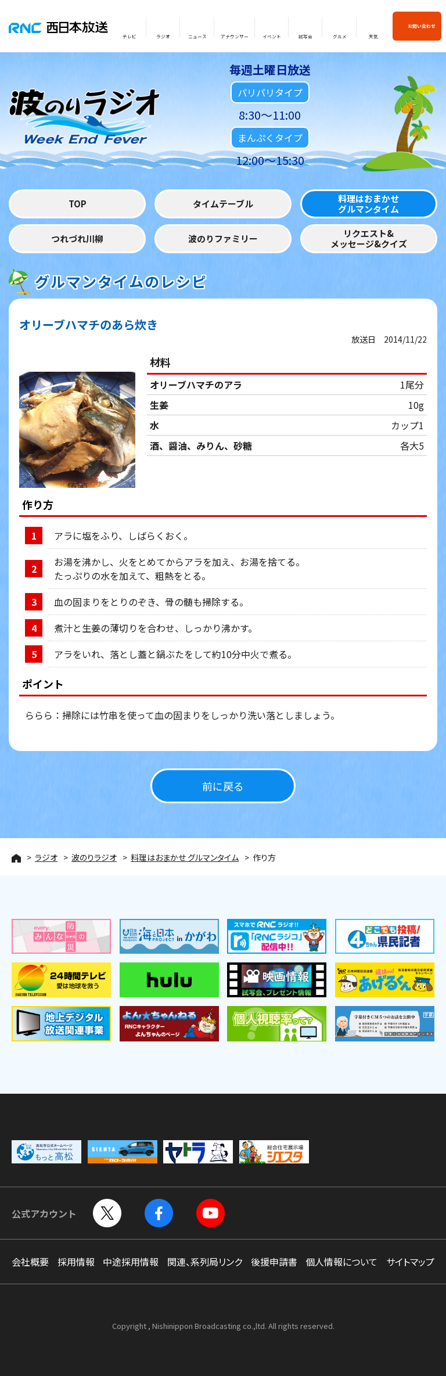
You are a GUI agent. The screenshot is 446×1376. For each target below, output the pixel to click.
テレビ (129, 36)
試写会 (305, 36)
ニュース (197, 36)
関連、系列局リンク (204, 1262)
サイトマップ (410, 1262)
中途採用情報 (131, 1262)
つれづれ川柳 (77, 239)
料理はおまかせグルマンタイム (368, 204)
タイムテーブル (223, 205)
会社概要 (30, 1262)
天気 (373, 36)
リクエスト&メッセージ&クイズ (368, 239)
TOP (78, 205)
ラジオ (163, 36)
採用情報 (76, 1262)
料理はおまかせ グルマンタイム (185, 857)
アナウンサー (235, 36)
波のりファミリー (223, 239)
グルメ (340, 36)
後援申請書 (274, 1262)
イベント (271, 36)
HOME (16, 858)
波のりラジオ (94, 857)
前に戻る (223, 786)
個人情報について (341, 1262)
